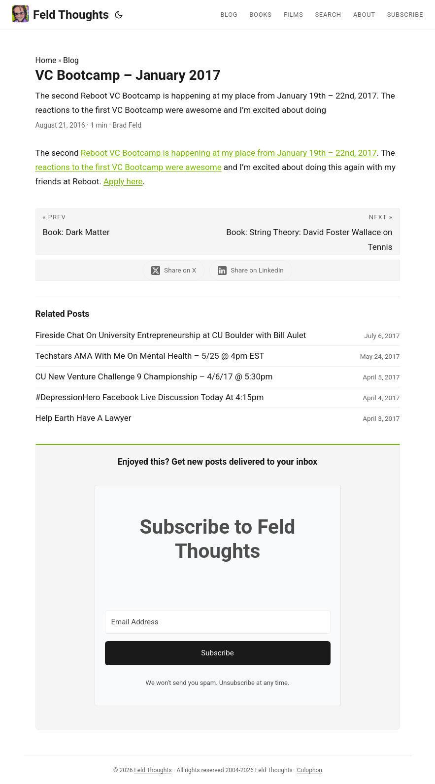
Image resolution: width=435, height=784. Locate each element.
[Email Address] (218, 622)
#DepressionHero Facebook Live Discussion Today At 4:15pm (149, 397)
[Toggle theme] (119, 15)
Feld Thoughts (60, 14)
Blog (71, 60)
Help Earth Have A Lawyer (83, 418)
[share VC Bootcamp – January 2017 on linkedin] (250, 270)
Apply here (123, 181)
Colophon (309, 770)
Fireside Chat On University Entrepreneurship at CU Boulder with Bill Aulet (170, 335)
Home (46, 60)
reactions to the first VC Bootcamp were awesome (128, 167)
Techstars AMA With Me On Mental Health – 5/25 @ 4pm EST (150, 356)
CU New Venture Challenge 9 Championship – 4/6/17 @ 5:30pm (154, 376)
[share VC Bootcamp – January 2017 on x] (173, 270)
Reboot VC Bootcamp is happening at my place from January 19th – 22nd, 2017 (229, 153)
